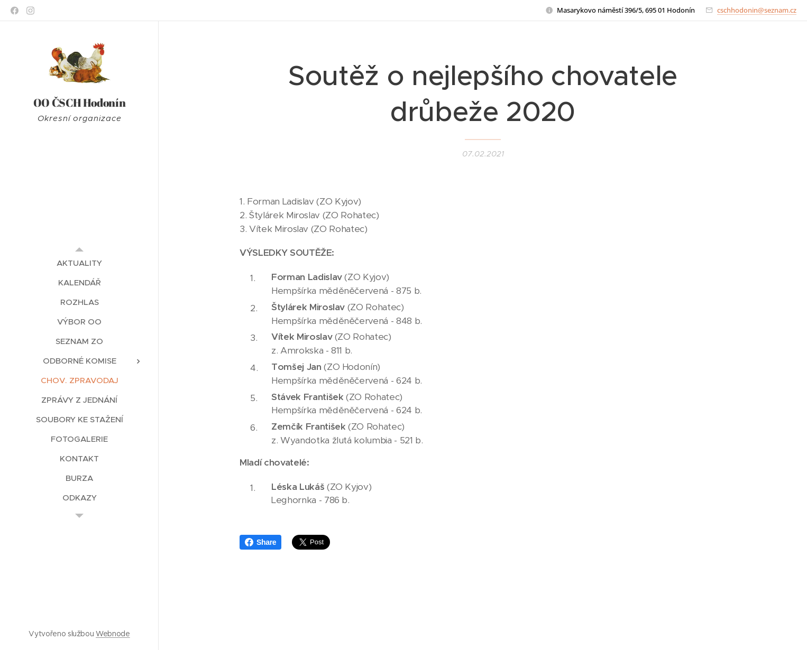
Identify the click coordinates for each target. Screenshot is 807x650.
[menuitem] (79, 263)
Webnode (113, 633)
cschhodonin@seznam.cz (756, 10)
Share (260, 542)
